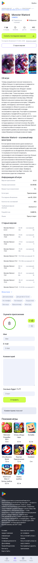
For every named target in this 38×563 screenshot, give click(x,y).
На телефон (7, 300)
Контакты (5, 548)
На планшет (18, 300)
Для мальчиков (8, 297)
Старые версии (19, 45)
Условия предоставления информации (7, 533)
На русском (30, 300)
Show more (7, 292)
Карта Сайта (6, 551)
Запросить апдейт (31, 41)
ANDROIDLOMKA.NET (7, 8)
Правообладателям (8, 546)
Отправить (14, 400)
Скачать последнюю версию (15, 36)
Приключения (26, 8)
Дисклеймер (6, 543)
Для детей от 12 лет (23, 297)
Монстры (28, 304)
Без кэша (6, 304)
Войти (34, 3)
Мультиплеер (16, 304)
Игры (17, 8)
